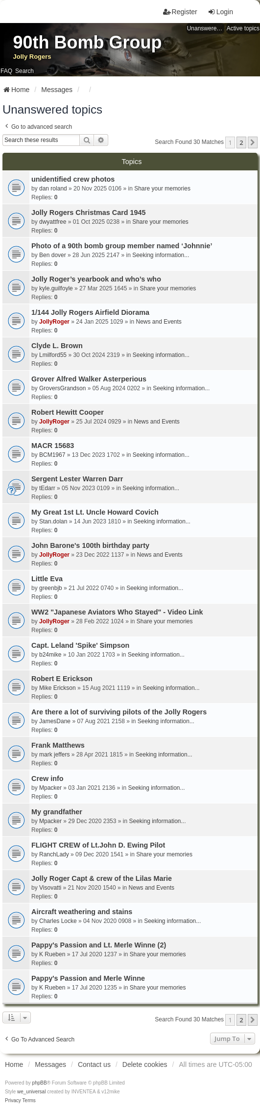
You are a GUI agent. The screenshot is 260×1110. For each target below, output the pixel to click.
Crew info (47, 778)
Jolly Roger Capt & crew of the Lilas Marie (101, 878)
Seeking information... (160, 255)
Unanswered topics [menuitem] (205, 28)
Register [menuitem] (180, 12)
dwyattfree (52, 221)
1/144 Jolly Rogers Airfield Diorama (90, 312)
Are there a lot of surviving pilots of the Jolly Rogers (119, 712)
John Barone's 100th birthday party (90, 545)
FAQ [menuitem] (6, 71)
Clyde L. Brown (57, 346)
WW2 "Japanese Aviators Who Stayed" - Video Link (117, 612)
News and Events (158, 321)
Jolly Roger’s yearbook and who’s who (96, 279)
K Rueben (52, 954)
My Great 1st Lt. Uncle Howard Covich (95, 512)
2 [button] (241, 142)
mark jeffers (54, 754)
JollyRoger (54, 321)
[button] (253, 142)
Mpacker (50, 787)
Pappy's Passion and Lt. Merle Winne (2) (98, 945)
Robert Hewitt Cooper (67, 412)
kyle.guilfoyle (56, 288)
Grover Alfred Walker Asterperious (88, 379)
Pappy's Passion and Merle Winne (88, 978)
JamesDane (55, 721)
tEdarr (47, 488)
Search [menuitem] (24, 71)
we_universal (31, 1091)
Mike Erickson (57, 688)
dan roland (53, 188)
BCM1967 (52, 454)
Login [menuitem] (220, 12)
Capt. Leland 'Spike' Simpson (80, 645)
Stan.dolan (53, 521)
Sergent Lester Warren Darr (77, 479)
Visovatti (50, 887)
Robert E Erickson (62, 679)
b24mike (50, 654)
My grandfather (56, 812)
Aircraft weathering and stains (81, 912)
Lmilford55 (53, 355)
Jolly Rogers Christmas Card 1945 (88, 212)
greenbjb (50, 588)
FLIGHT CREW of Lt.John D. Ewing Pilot (98, 845)
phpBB (39, 1083)
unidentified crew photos (73, 179)
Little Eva (47, 579)
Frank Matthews (58, 745)
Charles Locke (58, 921)
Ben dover (52, 255)
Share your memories (162, 188)
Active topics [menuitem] (243, 28)
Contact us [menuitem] (94, 1064)
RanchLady (54, 854)
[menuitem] (13, 1100)
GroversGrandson (62, 388)
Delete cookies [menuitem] (144, 1064)
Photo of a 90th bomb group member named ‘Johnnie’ (121, 246)
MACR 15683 (52, 445)
